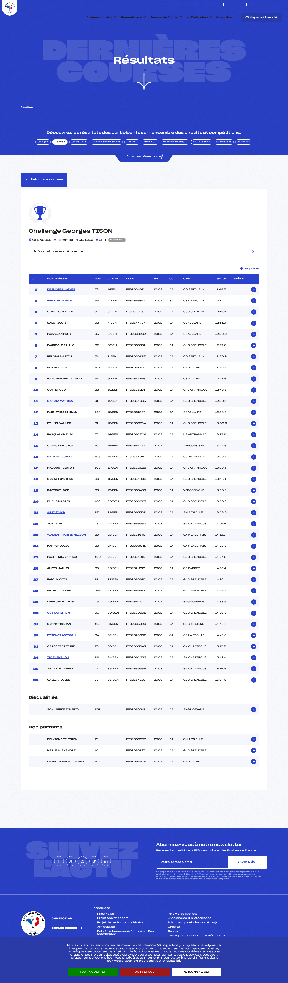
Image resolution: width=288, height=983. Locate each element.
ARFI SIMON (56, 531)
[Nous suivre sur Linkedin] (281, 4)
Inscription (247, 880)
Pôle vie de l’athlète (182, 932)
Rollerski (132, 160)
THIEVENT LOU (58, 676)
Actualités (224, 17)
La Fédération (197, 17)
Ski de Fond (79, 160)
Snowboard (223, 160)
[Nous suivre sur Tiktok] (276, 4)
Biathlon (60, 160)
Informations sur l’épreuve (144, 269)
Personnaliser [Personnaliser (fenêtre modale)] (196, 972)
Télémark (244, 160)
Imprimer (249, 286)
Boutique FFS (235, 4)
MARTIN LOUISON (60, 475)
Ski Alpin (43, 160)
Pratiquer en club (99, 17)
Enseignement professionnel (190, 936)
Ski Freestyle (201, 160)
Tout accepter (93, 972)
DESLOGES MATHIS (61, 308)
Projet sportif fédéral (113, 936)
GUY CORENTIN (58, 631)
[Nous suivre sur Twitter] (267, 4)
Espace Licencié (261, 17)
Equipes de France (164, 17)
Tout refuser (144, 972)
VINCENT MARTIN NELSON (66, 553)
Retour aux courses (44, 198)
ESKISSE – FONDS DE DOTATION (179, 4)
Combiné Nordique (175, 160)
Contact (59, 937)
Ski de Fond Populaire (106, 160)
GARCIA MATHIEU (60, 419)
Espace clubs (212, 4)
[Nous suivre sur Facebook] (263, 4)
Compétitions (131, 17)
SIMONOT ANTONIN (61, 653)
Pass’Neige (105, 932)
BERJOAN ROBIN (59, 319)
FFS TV (253, 4)
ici (228, 897)
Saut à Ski (150, 160)
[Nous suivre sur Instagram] (272, 4)
